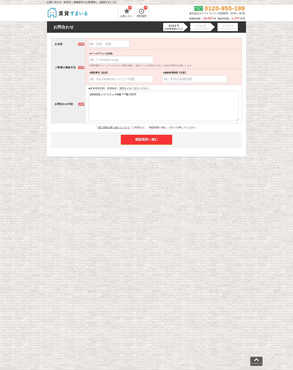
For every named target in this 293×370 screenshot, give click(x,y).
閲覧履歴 (142, 12)
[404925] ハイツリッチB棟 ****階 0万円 (163, 106)
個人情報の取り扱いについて (114, 127)
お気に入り (126, 12)
